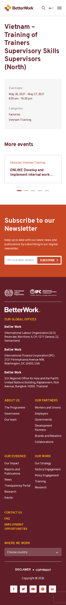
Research (10, 491)
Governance (12, 413)
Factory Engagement (48, 469)
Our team (10, 419)
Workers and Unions (48, 407)
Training (40, 481)
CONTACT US (13, 512)
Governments (43, 419)
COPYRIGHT (43, 570)
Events (8, 498)
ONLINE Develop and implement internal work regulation (30, 175)
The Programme (14, 407)
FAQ (7, 518)
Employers (41, 413)
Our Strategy (43, 463)
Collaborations (44, 442)
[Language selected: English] (51, 8)
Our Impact (11, 463)
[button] (19, 190)
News (8, 479)
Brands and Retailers (48, 436)
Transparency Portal (17, 485)
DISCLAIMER (23, 570)
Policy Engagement (47, 475)
